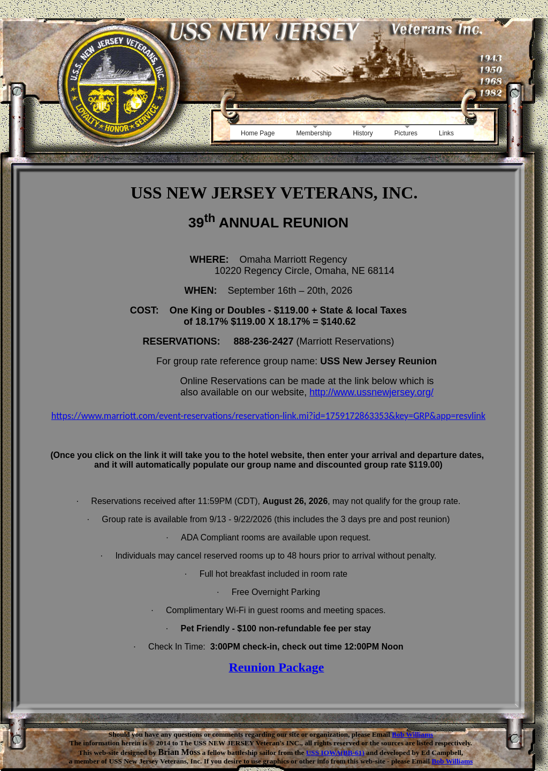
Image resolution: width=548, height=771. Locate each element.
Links (446, 133)
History (362, 133)
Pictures (405, 133)
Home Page (258, 133)
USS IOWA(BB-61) (335, 753)
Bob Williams (412, 734)
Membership (313, 133)
